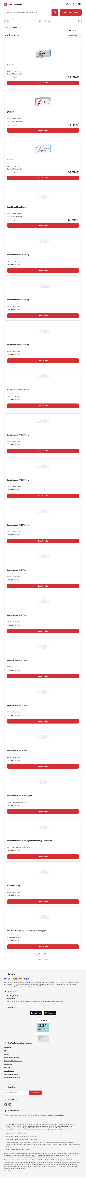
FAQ (5, 1051)
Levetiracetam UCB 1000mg (18, 661)
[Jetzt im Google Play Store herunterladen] (50, 1013)
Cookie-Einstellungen (11, 1075)
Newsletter (7, 1048)
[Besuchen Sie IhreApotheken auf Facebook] (5, 1105)
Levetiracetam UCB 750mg (18, 526)
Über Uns (7, 1068)
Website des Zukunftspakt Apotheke (53, 1116)
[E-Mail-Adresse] (16, 1093)
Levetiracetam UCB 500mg (18, 390)
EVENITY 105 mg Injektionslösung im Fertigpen (26, 931)
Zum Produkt (43, 83)
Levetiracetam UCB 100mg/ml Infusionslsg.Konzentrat (29, 841)
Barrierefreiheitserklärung (12, 1078)
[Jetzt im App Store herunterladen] (36, 1013)
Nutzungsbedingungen (11, 1058)
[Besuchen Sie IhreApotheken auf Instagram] (9, 1105)
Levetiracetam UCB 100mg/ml (19, 796)
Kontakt (6, 1055)
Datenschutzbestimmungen (13, 1061)
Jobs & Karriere (9, 1071)
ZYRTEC (10, 65)
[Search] (54, 12)
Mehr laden (43, 960)
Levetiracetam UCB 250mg (18, 255)
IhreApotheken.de (40, 983)
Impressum (8, 1065)
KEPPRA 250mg (13, 886)
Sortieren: (72, 31)
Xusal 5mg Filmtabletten (17, 208)
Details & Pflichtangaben (15, 74)
